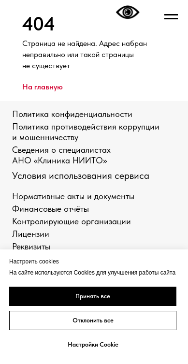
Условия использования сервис (78, 175)
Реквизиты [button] (31, 246)
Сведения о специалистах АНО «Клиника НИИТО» (61, 155)
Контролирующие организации (71, 221)
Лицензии (30, 234)
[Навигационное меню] (171, 17)
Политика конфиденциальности (72, 114)
